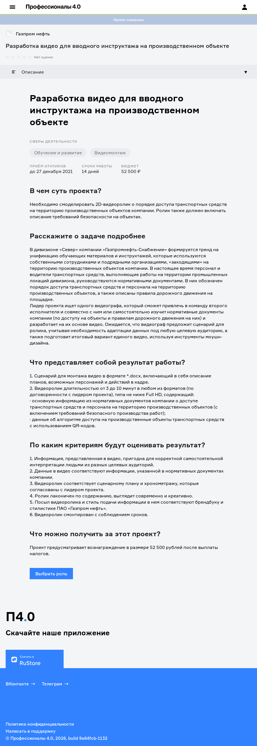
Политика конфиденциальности (40, 724)
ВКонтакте (21, 684)
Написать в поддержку (30, 731)
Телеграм (56, 684)
